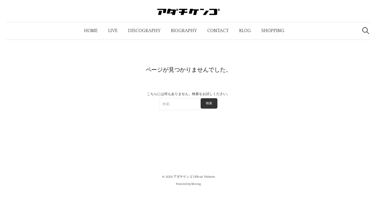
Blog (245, 30)
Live (113, 30)
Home (91, 30)
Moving (196, 184)
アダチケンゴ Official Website (194, 177)
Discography (144, 30)
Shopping (272, 30)
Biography (184, 30)
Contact (218, 30)
